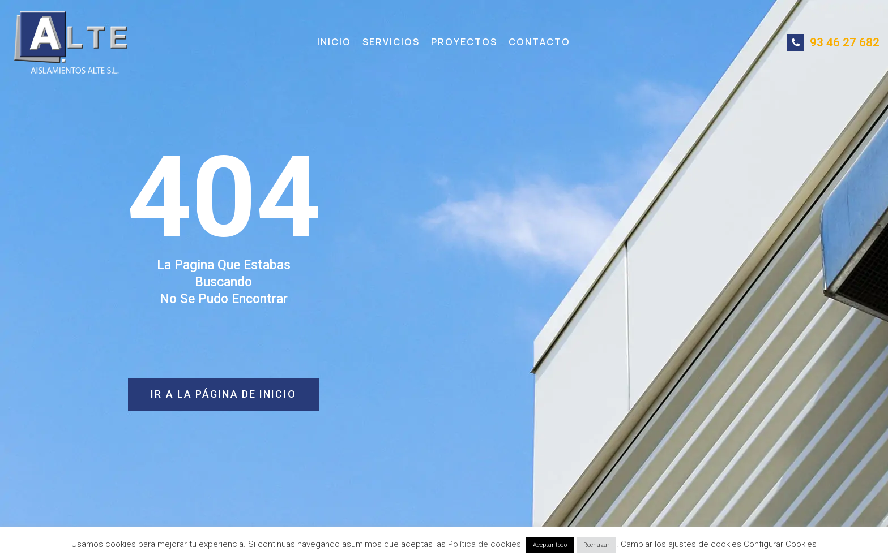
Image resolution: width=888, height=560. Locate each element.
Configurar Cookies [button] (780, 544)
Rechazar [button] (596, 545)
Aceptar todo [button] (550, 545)
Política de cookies (484, 544)
